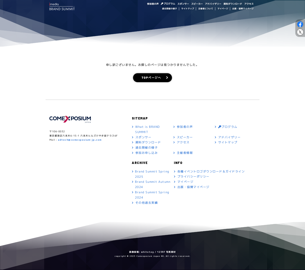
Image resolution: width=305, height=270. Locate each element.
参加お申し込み (146, 153)
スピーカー (197, 3)
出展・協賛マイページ (243, 8)
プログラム (169, 3)
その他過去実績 (146, 203)
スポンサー (183, 3)
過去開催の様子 (169, 8)
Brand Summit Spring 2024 (152, 195)
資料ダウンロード (232, 3)
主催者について (205, 8)
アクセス (249, 3)
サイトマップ (187, 8)
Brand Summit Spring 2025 (152, 174)
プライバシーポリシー (193, 177)
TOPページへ (151, 77)
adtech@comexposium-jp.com (80, 140)
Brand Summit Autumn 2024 (153, 185)
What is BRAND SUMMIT (147, 129)
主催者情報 (185, 153)
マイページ (222, 8)
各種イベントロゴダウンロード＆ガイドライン (211, 172)
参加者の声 (153, 3)
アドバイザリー (213, 3)
